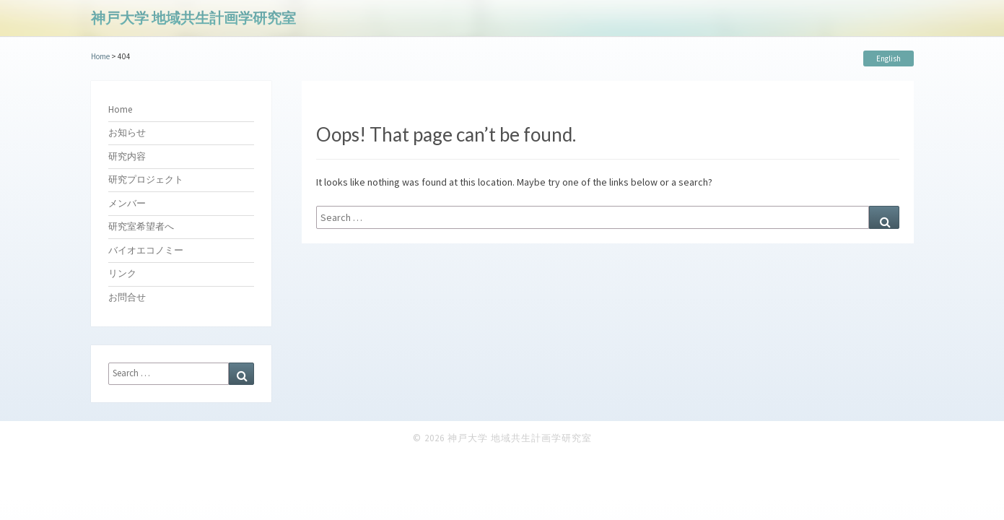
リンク (122, 273)
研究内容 (127, 156)
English (888, 58)
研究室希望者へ (141, 226)
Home (120, 109)
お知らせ (127, 132)
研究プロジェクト (145, 179)
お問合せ (127, 297)
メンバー (127, 203)
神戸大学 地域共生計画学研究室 (193, 18)
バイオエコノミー (145, 250)
